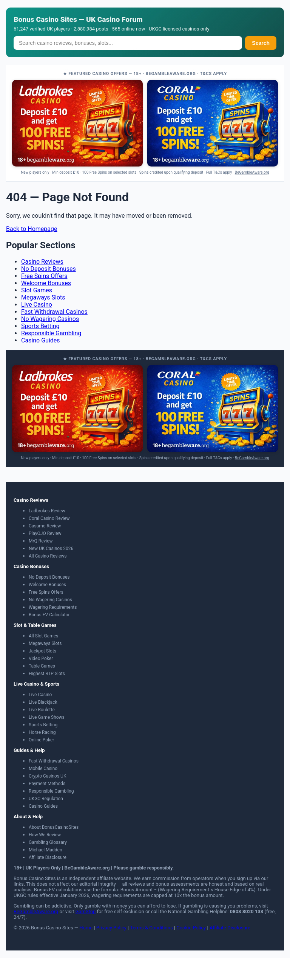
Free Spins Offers (44, 276)
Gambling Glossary (48, 842)
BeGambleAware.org (252, 172)
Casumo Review (45, 526)
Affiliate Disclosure (47, 857)
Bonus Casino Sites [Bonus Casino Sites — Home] (45, 19)
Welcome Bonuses (46, 283)
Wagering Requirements (53, 607)
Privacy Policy (111, 927)
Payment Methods (47, 783)
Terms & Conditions (151, 927)
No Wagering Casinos (50, 318)
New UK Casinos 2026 (51, 548)
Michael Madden (45, 850)
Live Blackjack (43, 702)
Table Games (42, 666)
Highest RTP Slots (47, 673)
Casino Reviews (42, 261)
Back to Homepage (31, 228)
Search (261, 43)
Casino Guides (40, 340)
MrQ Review (41, 541)
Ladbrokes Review (47, 510)
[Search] (128, 43)
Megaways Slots (43, 297)
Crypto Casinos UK (47, 776)
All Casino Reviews (48, 556)
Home (86, 927)
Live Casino (36, 304)
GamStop (85, 911)
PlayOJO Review (45, 533)
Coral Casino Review (49, 518)
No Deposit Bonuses (48, 268)
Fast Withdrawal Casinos (54, 311)
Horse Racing (42, 732)
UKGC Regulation (46, 798)
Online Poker (41, 740)
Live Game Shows (47, 717)
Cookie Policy (191, 927)
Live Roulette (42, 709)
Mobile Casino (43, 768)
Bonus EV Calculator (49, 614)
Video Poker (41, 658)
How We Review (45, 834)
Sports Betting (40, 326)
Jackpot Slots (42, 651)
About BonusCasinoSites (54, 827)
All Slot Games (43, 636)
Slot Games (36, 290)
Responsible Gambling (51, 333)
